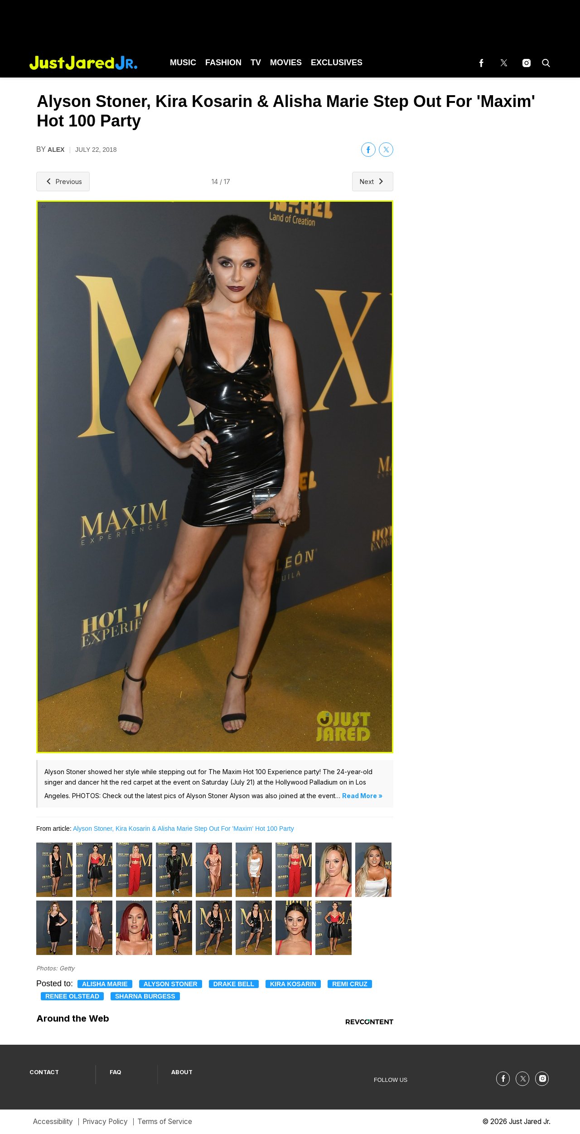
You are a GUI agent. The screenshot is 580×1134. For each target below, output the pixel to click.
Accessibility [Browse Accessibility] (53, 1121)
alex (56, 149)
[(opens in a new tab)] (481, 63)
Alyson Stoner (171, 984)
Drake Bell (233, 984)
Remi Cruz (349, 984)
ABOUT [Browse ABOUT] (182, 1072)
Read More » (362, 796)
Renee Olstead (72, 996)
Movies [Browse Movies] (286, 62)
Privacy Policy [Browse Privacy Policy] (105, 1121)
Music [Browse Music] (183, 62)
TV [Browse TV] (256, 62)
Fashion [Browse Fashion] (223, 62)
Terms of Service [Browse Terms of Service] (164, 1121)
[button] (544, 63)
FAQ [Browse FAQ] (115, 1072)
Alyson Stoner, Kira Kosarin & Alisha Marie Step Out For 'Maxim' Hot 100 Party (183, 828)
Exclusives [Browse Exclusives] (336, 62)
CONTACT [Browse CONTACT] (44, 1072)
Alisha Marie (105, 984)
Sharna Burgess (145, 996)
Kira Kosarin (293, 984)
